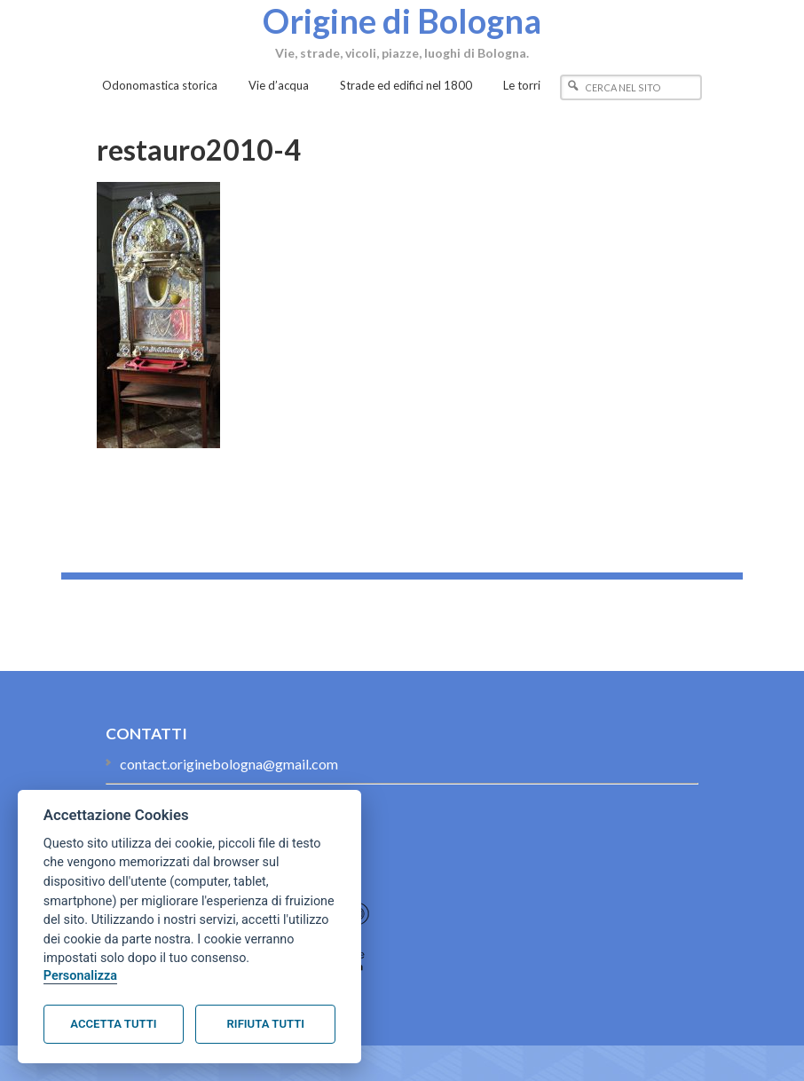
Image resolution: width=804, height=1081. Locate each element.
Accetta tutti (113, 1023)
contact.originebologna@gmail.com (229, 763)
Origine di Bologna (402, 20)
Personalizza (80, 975)
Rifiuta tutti (265, 1023)
